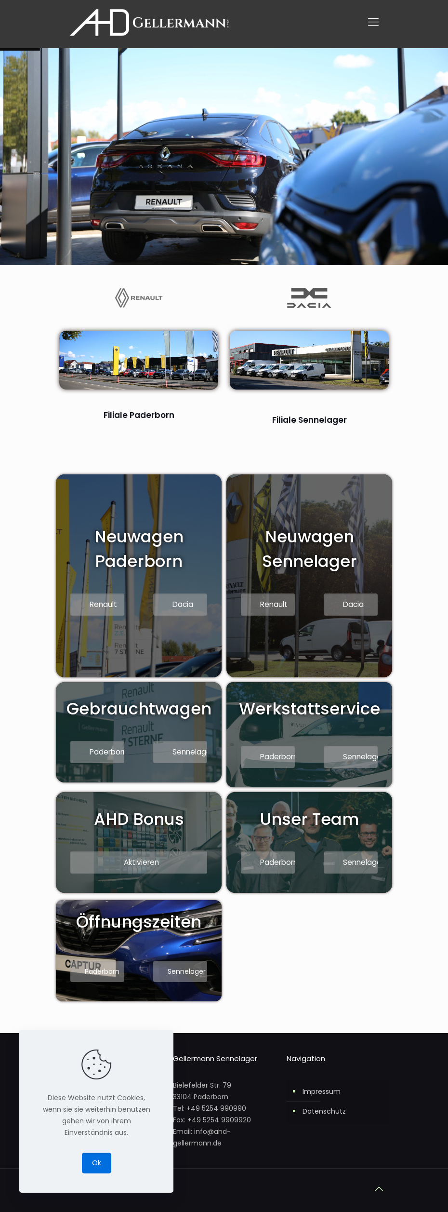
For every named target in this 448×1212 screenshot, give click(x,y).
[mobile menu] (373, 22)
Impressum (322, 1091)
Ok (96, 1163)
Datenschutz (324, 1111)
